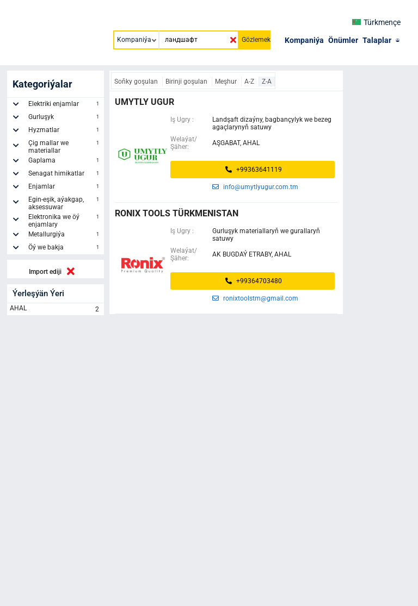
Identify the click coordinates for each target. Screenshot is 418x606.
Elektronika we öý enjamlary (64, 220)
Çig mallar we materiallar (64, 146)
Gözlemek (256, 39)
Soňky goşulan (136, 81)
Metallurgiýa (64, 235)
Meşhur (226, 81)
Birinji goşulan (187, 81)
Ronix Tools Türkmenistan (176, 213)
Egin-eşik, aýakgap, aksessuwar (64, 203)
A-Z (250, 81)
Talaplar (376, 40)
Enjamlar (64, 188)
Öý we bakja (64, 248)
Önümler (343, 40)
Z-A (267, 81)
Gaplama (64, 162)
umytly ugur (144, 102)
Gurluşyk (64, 118)
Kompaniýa (304, 40)
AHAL (55, 309)
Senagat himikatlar (64, 175)
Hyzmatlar (64, 131)
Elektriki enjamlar (64, 105)
